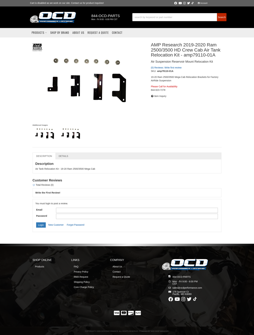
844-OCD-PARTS (182, 277)
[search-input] (174, 17)
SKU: (153, 71)
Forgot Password (75, 224)
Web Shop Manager (159, 331)
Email (39, 209)
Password (41, 216)
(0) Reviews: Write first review (166, 67)
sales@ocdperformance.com (187, 288)
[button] (179, 17)
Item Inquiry (160, 96)
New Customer (56, 224)
